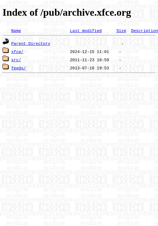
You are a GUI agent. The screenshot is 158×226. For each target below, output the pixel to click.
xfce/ (17, 51)
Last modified (86, 30)
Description (144, 30)
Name (16, 30)
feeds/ (18, 68)
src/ (16, 59)
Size (121, 30)
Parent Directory (30, 43)
